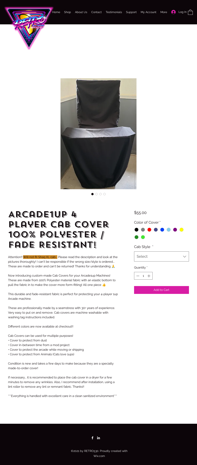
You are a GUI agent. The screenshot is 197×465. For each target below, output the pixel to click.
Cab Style (143, 247)
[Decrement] (137, 276)
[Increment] (149, 276)
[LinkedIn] (98, 438)
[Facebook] (92, 438)
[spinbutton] (143, 276)
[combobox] (161, 256)
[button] (190, 12)
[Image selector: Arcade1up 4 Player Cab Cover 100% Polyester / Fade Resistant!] (92, 194)
